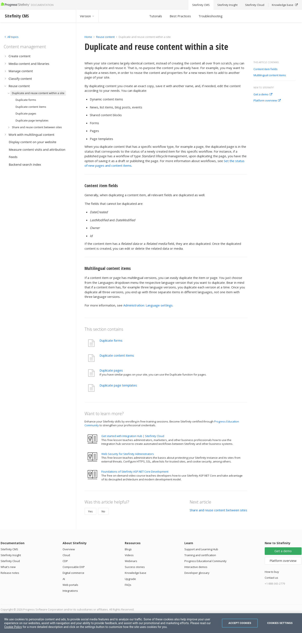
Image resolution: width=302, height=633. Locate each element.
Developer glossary (196, 573)
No (103, 511)
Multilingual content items (270, 75)
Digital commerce (73, 573)
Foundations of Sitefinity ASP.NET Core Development (134, 471)
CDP (65, 561)
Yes (90, 511)
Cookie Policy (13, 627)
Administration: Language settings (148, 305)
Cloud (66, 555)
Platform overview (267, 100)
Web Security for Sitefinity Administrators (127, 454)
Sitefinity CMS (9, 549)
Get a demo (263, 94)
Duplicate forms (110, 340)
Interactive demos (195, 567)
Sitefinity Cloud (10, 561)
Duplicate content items (116, 355)
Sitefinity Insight (11, 555)
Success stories (135, 567)
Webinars (131, 561)
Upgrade (130, 579)
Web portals (70, 585)
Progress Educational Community (205, 561)
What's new (8, 567)
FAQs (128, 585)
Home (88, 37)
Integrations (70, 591)
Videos (129, 555)
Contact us (271, 578)
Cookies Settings (280, 623)
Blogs (128, 549)
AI (64, 579)
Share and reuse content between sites (218, 510)
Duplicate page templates (118, 385)
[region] (151, 623)
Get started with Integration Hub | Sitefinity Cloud (132, 436)
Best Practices (180, 16)
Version (87, 16)
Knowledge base (135, 573)
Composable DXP (74, 567)
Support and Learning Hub (201, 549)
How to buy (272, 572)
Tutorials (155, 16)
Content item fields (266, 69)
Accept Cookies (239, 623)
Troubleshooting (211, 16)
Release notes (10, 573)
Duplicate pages (111, 370)
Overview (69, 549)
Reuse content (105, 37)
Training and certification (200, 555)
